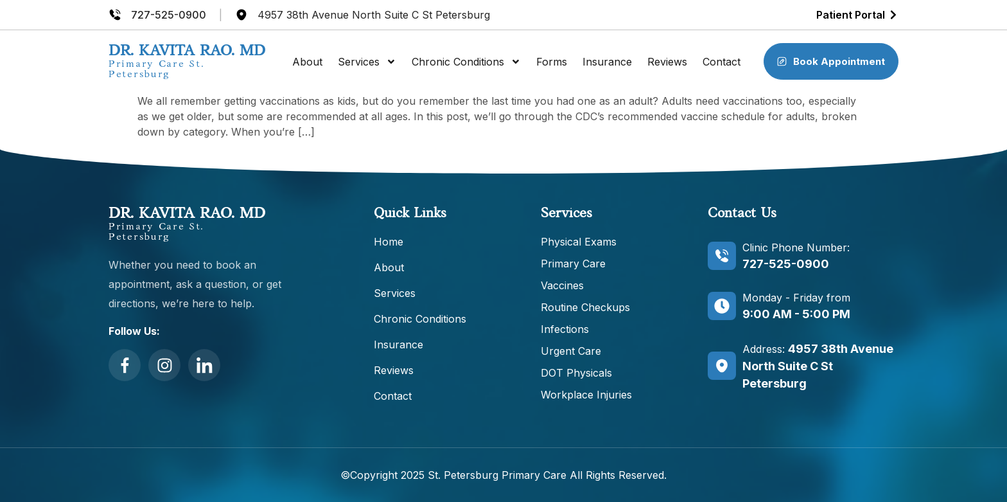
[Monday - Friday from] (722, 306)
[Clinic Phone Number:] (722, 256)
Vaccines (562, 285)
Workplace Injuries (586, 394)
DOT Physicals (576, 372)
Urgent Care (571, 351)
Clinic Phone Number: (796, 247)
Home (388, 241)
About (307, 61)
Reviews (667, 61)
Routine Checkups (585, 307)
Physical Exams (579, 241)
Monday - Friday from (796, 297)
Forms (551, 61)
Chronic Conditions (466, 61)
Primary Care (573, 263)
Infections (565, 329)
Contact (721, 61)
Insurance (607, 61)
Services (367, 61)
